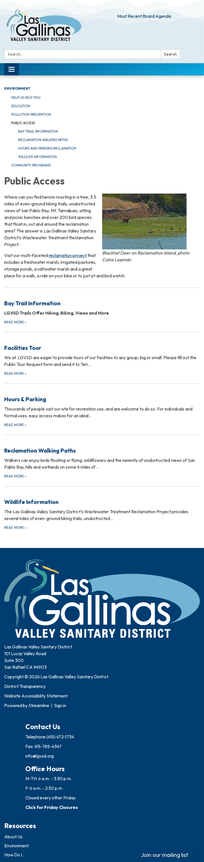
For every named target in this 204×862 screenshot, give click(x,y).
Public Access (23, 123)
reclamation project (68, 255)
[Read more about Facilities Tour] (102, 354)
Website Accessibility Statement (36, 696)
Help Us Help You (26, 97)
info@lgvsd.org (39, 756)
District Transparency (25, 686)
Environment (17, 88)
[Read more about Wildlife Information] (102, 508)
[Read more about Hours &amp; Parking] (102, 405)
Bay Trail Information (38, 131)
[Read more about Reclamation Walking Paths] (102, 457)
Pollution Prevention (31, 114)
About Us (13, 836)
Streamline (38, 705)
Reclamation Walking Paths (43, 140)
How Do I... (14, 854)
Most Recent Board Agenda (144, 16)
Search (170, 54)
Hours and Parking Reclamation (47, 148)
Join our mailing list (164, 854)
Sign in (60, 705)
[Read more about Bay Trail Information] (102, 306)
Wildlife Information (37, 157)
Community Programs (31, 165)
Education (20, 106)
